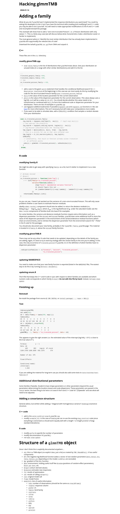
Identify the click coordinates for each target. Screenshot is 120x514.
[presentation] (30, 209)
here (25, 109)
